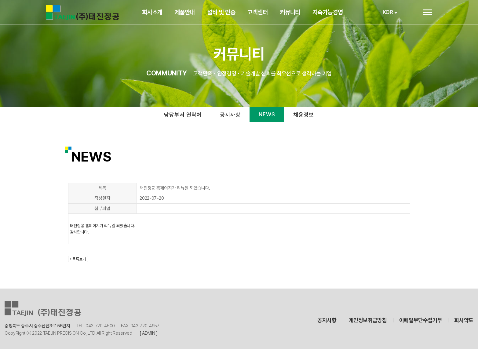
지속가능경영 (330, 12)
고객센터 (260, 12)
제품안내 (187, 12)
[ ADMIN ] (149, 333)
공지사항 (230, 114)
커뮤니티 (293, 12)
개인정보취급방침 (368, 320)
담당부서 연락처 (182, 114)
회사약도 (463, 320)
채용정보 (304, 114)
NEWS (267, 114)
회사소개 (155, 12)
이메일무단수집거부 (420, 320)
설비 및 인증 (224, 12)
